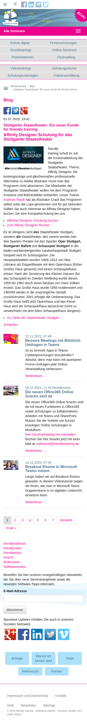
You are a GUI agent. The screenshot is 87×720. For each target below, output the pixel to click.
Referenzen (11, 562)
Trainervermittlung (66, 75)
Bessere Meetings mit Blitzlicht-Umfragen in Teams (53, 343)
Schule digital (19, 43)
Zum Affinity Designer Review (28, 225)
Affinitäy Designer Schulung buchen (32, 220)
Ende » (11, 528)
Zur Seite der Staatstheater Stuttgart (33, 318)
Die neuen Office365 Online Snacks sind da (49, 394)
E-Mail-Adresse (15, 591)
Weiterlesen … (36, 376)
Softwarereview (14, 567)
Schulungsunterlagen (23, 75)
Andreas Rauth (14, 199)
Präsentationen (23, 57)
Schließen (10, 325)
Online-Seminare (64, 50)
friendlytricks (12, 553)
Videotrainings (20, 68)
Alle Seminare (18, 31)
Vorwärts (66, 520)
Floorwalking (66, 57)
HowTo (8, 557)
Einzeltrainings (21, 50)
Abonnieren (14, 610)
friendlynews (61, 388)
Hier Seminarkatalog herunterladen (50, 434)
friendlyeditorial (14, 543)
